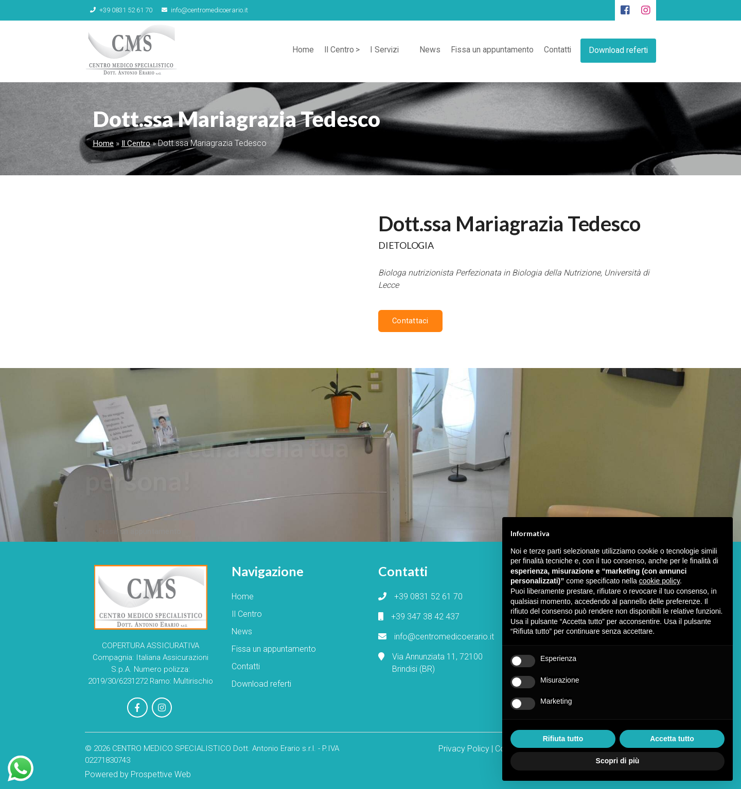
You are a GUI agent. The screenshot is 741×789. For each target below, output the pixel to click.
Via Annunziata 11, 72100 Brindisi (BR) (437, 662)
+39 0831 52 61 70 (118, 10)
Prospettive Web (161, 772)
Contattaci (410, 320)
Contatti (555, 51)
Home (298, 51)
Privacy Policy (463, 746)
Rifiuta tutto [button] (563, 739)
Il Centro (335, 51)
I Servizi (381, 51)
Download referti (618, 49)
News (426, 51)
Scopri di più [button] (618, 761)
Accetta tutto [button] (672, 739)
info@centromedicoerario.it (197, 10)
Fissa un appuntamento (489, 51)
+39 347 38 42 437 (425, 616)
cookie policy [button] (659, 581)
